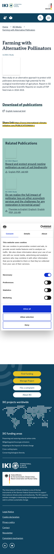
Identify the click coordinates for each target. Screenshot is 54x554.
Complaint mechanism (12, 538)
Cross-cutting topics (9, 449)
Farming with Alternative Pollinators (18, 30)
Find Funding (27, 373)
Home (5, 27)
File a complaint (27, 387)
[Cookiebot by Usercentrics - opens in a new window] (40, 226)
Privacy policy (8, 522)
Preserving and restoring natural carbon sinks (19, 438)
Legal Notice (8, 511)
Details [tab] (27, 234)
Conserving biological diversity (13, 453)
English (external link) (16, 111)
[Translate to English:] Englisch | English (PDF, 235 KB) (27, 211)
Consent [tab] (9, 234)
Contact (6, 527)
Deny (27, 325)
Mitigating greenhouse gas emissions (15, 442)
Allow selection (27, 317)
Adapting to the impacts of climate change (18, 445)
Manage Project (27, 380)
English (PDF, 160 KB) (18, 171)
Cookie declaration (10, 517)
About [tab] (44, 234)
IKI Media (17, 27)
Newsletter (7, 533)
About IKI (27, 394)
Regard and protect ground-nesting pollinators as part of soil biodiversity (26, 165)
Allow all (27, 309)
